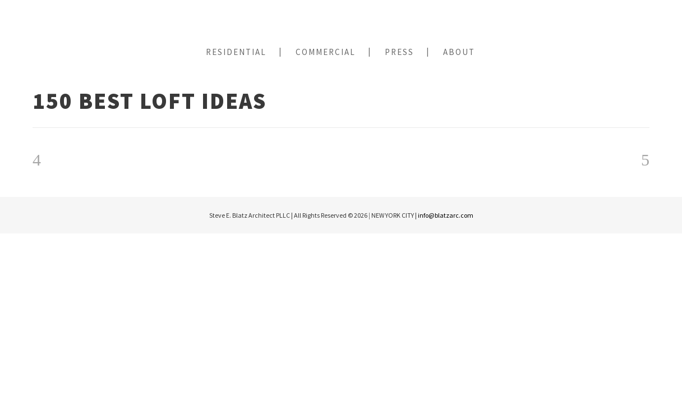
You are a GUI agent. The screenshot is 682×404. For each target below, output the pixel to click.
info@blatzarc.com (445, 215)
